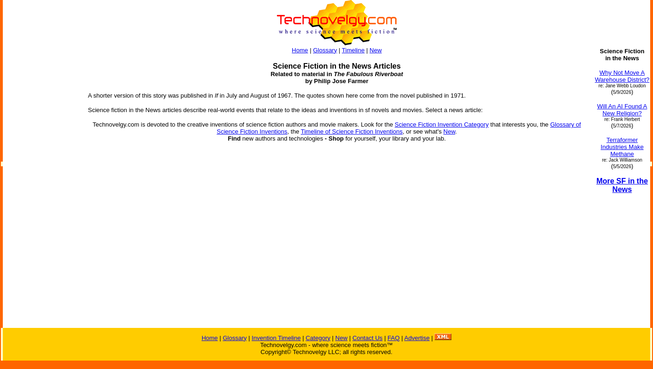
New (376, 50)
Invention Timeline (276, 337)
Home (300, 50)
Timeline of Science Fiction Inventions (352, 131)
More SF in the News (622, 185)
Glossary (325, 50)
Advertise (416, 337)
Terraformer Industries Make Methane (622, 146)
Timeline (353, 50)
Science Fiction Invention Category (442, 124)
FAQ (393, 337)
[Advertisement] (41, 188)
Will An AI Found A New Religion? (622, 110)
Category (317, 337)
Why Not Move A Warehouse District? (622, 76)
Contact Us (367, 337)
